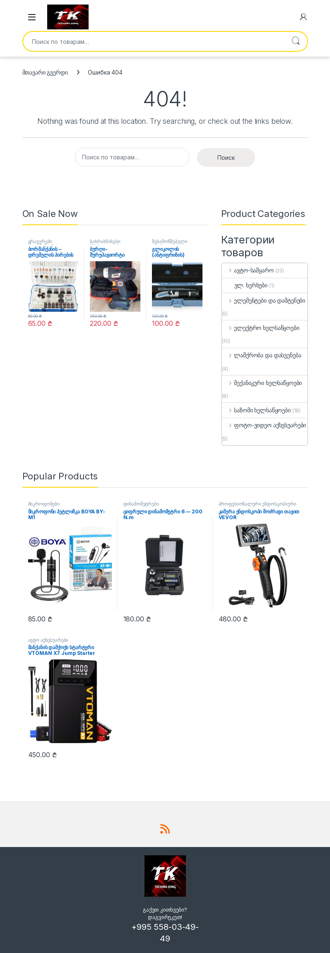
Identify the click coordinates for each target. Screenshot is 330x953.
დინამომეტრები (141, 504)
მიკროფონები (44, 504)
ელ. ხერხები (244, 285)
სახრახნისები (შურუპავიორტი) (108, 243)
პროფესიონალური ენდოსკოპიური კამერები (257, 506)
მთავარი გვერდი (45, 72)
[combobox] (153, 41)
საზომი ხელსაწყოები (256, 410)
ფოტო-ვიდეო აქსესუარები (264, 424)
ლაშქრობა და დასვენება (261, 355)
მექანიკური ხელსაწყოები (262, 382)
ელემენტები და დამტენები (264, 300)
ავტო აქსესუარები (48, 640)
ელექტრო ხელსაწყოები (260, 327)
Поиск (295, 41)
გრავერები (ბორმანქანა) (43, 243)
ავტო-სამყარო (248, 270)
